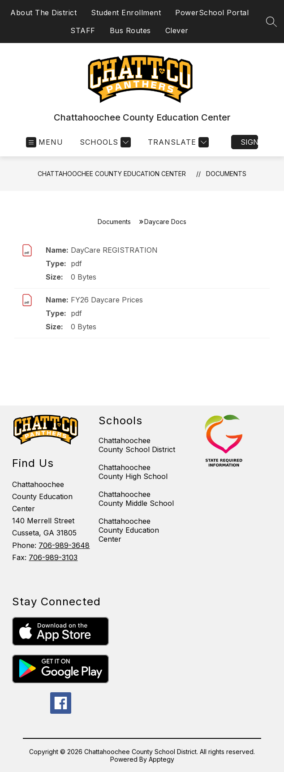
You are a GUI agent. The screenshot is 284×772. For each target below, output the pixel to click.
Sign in (249, 142)
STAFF (82, 30)
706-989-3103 (53, 557)
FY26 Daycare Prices (107, 299)
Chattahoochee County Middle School (136, 499)
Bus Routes (130, 30)
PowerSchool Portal (212, 12)
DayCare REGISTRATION (114, 250)
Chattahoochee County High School (133, 472)
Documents (226, 173)
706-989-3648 (64, 545)
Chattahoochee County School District (137, 445)
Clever (177, 30)
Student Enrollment (126, 12)
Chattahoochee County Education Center (112, 173)
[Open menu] (44, 142)
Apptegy (161, 759)
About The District (43, 12)
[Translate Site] (177, 142)
